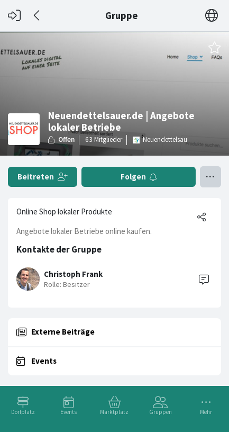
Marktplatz (114, 412)
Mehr (206, 412)
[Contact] (204, 279)
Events (68, 412)
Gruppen (160, 412)
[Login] (14, 15)
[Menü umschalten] (210, 176)
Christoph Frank (73, 274)
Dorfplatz (23, 412)
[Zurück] (37, 15)
